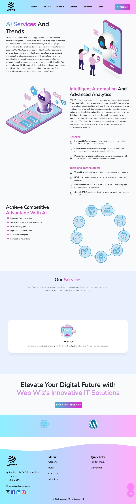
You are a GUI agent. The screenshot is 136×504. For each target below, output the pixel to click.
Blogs (51, 467)
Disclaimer (96, 467)
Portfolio (60, 6)
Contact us (54, 473)
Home (34, 6)
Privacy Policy (98, 461)
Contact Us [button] (122, 6)
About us (53, 479)
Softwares (87, 6)
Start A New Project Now (68, 404)
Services (46, 6)
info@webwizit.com (19, 486)
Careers (73, 6)
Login (100, 6)
